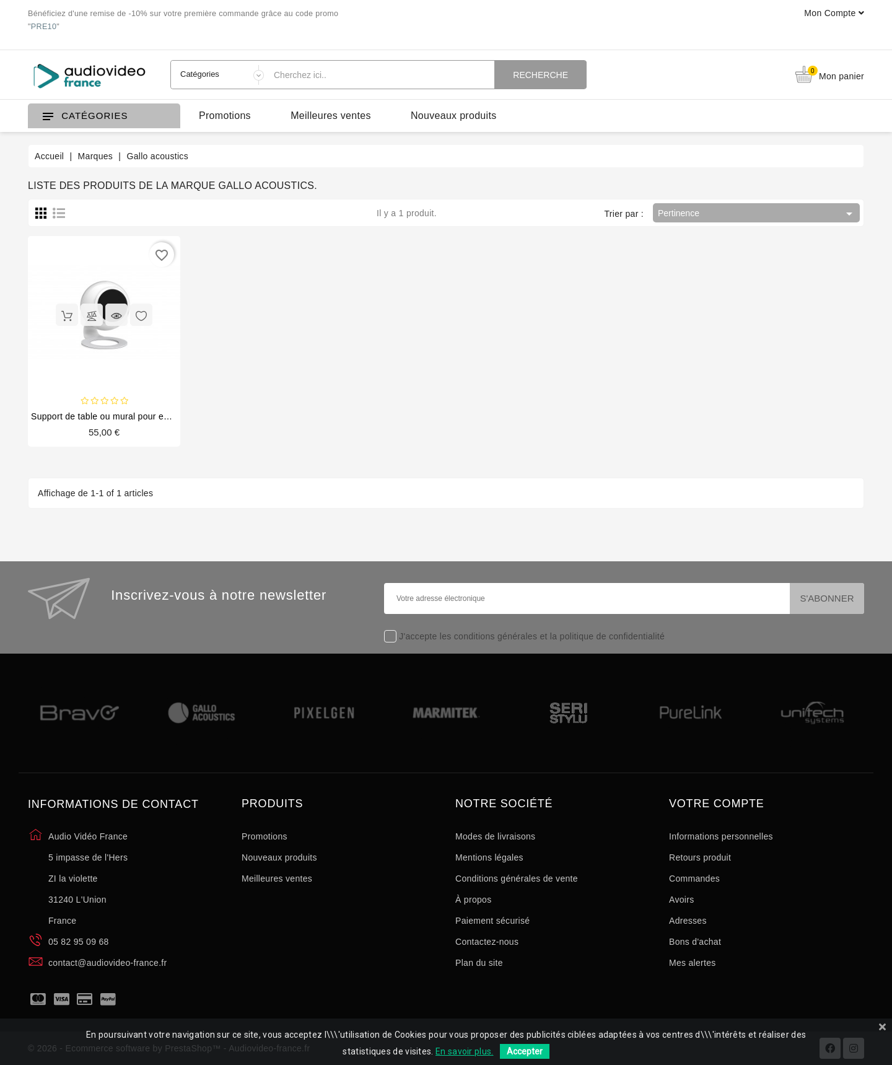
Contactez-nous (486, 942)
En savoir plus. (464, 1051)
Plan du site (479, 963)
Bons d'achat (695, 942)
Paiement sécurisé (492, 921)
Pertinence (757, 213)
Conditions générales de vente (516, 878)
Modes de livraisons (495, 836)
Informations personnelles (721, 836)
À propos (473, 900)
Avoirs (681, 900)
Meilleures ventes (331, 115)
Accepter (525, 1051)
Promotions (225, 115)
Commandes (694, 878)
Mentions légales (489, 857)
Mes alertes (692, 963)
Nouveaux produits (454, 115)
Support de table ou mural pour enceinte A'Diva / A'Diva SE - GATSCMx (175, 416)
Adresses (688, 921)
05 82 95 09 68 (78, 942)
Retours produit (700, 857)
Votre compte (716, 804)
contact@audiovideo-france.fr (107, 963)
